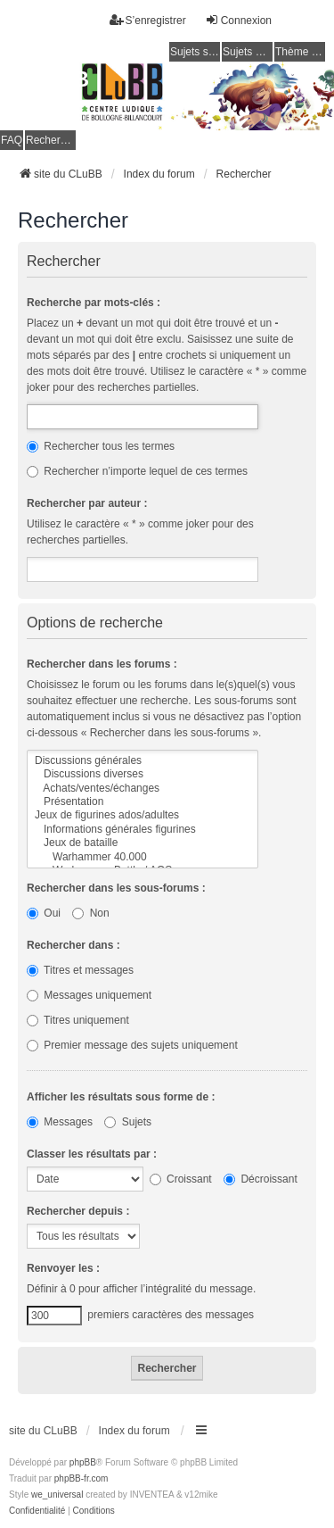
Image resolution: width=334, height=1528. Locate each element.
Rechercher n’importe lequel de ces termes (137, 471)
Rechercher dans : (73, 945)
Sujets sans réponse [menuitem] (195, 52)
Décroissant (260, 1179)
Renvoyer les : (63, 1268)
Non (90, 913)
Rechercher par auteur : (87, 503)
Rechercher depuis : (78, 1211)
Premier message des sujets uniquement (132, 1045)
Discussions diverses (142, 774)
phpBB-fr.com (81, 1478)
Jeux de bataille (142, 843)
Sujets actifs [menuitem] (248, 52)
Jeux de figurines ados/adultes (142, 815)
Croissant (181, 1179)
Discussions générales (142, 761)
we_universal (57, 1494)
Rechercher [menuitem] (51, 140)
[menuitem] (37, 1511)
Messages (60, 1122)
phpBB (82, 1462)
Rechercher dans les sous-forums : (116, 888)
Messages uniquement (89, 995)
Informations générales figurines (142, 829)
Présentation (142, 802)
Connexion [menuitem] (238, 20)
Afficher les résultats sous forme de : (121, 1097)
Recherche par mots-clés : (93, 302)
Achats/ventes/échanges (142, 788)
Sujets (127, 1122)
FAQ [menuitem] (11, 140)
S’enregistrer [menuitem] (148, 20)
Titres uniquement (78, 1020)
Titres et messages (80, 970)
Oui (44, 913)
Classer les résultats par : (92, 1154)
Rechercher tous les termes (101, 446)
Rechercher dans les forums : (102, 664)
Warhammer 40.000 (142, 857)
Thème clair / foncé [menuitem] (300, 52)
